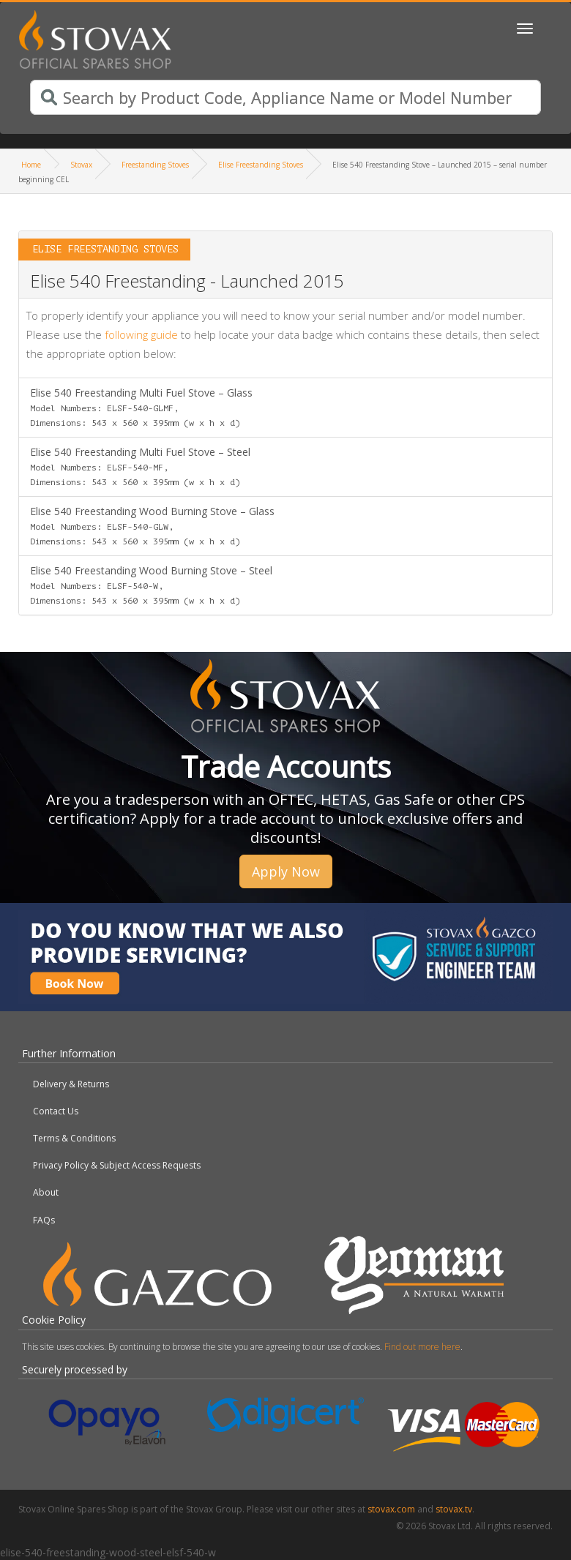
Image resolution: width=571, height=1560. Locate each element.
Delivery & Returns (71, 1084)
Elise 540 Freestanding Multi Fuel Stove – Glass (141, 407)
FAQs (44, 1220)
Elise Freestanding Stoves (260, 165)
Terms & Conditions (74, 1138)
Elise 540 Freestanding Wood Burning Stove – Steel (151, 584)
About (46, 1192)
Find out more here (422, 1346)
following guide (141, 334)
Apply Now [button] (286, 871)
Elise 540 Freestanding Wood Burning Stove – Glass (152, 525)
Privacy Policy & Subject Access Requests (117, 1165)
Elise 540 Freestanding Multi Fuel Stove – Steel (140, 466)
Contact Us (55, 1111)
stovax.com (391, 1509)
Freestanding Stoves (155, 165)
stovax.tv (454, 1509)
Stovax (81, 165)
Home (31, 165)
